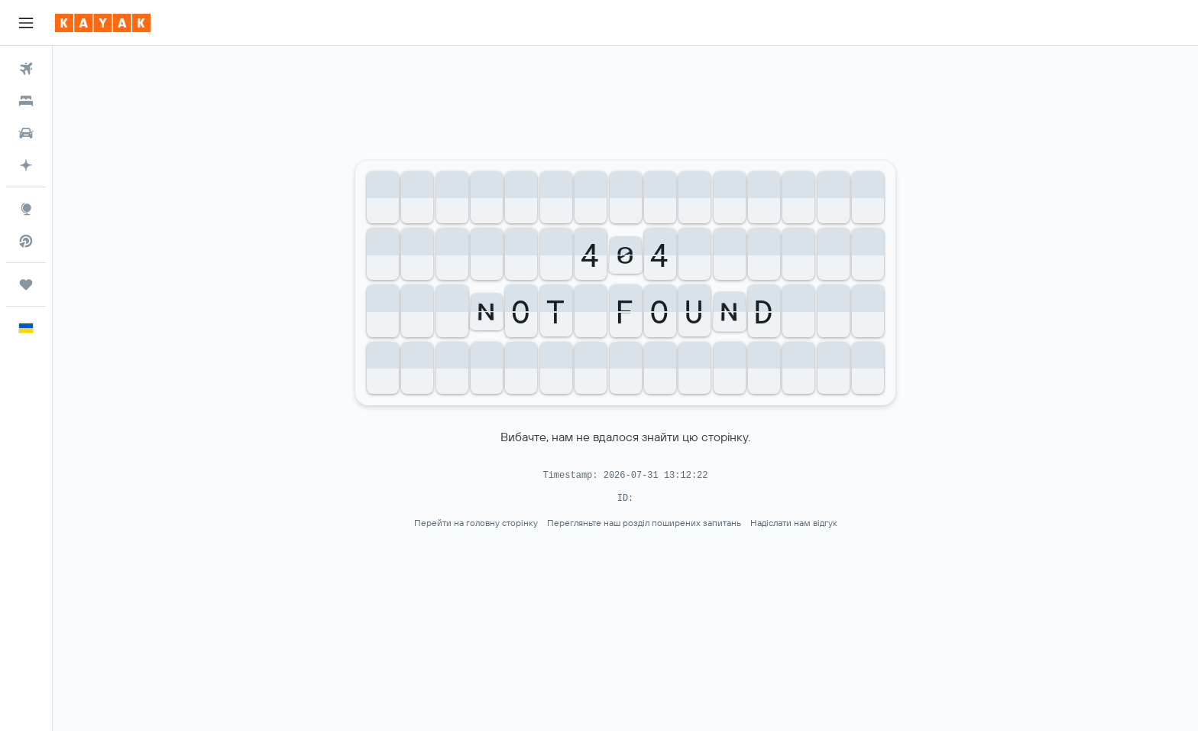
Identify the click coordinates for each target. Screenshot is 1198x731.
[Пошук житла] (26, 101)
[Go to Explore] (26, 208)
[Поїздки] (26, 284)
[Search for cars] (26, 133)
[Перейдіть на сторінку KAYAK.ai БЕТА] (26, 165)
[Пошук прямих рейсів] (26, 241)
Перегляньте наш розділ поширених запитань (644, 522)
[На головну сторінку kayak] (103, 23)
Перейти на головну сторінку (476, 522)
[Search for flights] (26, 69)
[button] (26, 23)
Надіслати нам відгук (793, 522)
